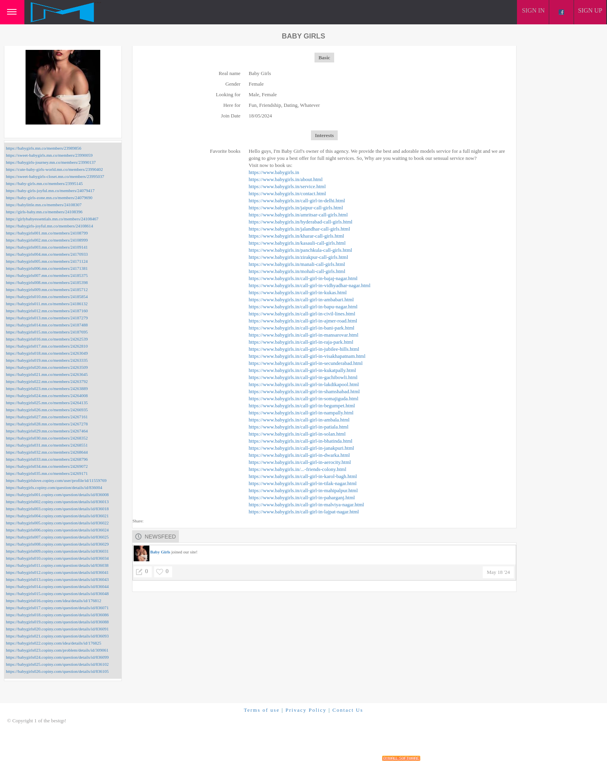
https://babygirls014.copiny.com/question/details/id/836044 (57, 586)
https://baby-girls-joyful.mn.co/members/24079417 (50, 190)
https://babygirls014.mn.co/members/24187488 (47, 324)
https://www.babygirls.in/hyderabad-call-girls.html (301, 222)
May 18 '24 (498, 572)
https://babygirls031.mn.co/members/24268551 (47, 445)
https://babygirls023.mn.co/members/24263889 (47, 388)
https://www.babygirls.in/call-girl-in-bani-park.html (302, 328)
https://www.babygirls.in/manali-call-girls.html (297, 264)
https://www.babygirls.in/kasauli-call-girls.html (297, 243)
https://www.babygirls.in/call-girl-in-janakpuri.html (301, 448)
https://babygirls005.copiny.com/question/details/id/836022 (57, 522)
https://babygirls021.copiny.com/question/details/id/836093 (57, 636)
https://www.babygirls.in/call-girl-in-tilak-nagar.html (303, 483)
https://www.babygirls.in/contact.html (287, 193)
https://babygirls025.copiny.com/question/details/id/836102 (57, 664)
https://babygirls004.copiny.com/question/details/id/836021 (57, 515)
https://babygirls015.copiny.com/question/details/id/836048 (57, 593)
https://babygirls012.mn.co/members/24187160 (47, 310)
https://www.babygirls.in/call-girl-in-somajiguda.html (304, 398)
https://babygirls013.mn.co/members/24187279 (47, 317)
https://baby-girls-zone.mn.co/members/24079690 (49, 197)
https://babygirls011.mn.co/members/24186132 (47, 303)
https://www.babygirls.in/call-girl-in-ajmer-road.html (303, 321)
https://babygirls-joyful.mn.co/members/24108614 (49, 225)
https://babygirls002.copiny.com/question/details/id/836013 (57, 501)
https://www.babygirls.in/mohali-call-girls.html (297, 271)
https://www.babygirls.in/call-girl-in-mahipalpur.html (303, 490)
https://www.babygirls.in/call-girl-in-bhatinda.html (301, 441)
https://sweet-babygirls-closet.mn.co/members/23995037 (55, 176)
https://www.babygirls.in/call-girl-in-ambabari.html (301, 299)
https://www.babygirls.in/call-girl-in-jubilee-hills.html (304, 349)
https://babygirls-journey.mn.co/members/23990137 (51, 162)
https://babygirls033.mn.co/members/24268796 (47, 459)
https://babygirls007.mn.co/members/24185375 (47, 275)
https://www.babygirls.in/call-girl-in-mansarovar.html (304, 335)
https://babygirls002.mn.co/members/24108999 (47, 240)
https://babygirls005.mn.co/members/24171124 (47, 261)
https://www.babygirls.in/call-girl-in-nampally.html (301, 413)
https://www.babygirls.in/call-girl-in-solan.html (297, 434)
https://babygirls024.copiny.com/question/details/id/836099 (57, 657)
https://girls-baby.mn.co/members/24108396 (44, 211)
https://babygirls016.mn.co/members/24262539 (47, 339)
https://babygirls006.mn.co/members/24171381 (47, 268)
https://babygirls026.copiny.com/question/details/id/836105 (57, 671)
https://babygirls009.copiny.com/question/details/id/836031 (57, 551)
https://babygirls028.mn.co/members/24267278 (47, 423)
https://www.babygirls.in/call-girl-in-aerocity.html (300, 462)
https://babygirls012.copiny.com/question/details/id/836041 (57, 572)
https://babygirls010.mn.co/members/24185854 (47, 296)
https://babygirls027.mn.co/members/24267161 (47, 416)
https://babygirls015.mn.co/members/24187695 (47, 332)
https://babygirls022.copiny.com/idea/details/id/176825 (53, 643)
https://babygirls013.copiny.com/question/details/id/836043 (57, 579)
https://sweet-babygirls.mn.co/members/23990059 (49, 155)
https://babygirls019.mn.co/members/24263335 (47, 360)
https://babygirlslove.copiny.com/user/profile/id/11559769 (56, 480)
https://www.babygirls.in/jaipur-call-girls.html (296, 208)
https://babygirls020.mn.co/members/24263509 (47, 367)
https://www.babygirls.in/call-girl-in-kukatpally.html (302, 370)
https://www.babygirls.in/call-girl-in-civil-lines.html (302, 314)
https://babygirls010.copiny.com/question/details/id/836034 (57, 558)
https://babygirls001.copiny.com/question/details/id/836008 (57, 494)
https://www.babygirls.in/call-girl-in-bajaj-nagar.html (303, 278)
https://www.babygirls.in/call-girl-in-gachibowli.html (303, 377)
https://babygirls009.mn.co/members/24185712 (47, 289)
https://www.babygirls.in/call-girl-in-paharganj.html (302, 497)
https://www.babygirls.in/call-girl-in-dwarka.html (299, 455)
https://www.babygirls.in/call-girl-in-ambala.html (299, 420)
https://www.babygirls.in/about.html (286, 179)
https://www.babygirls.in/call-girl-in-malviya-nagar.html (306, 504)
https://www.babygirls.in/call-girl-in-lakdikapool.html (304, 384)
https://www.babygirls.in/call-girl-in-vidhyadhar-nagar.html (310, 285)
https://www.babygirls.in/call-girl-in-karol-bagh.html (303, 476)
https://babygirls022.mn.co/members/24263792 (47, 381)
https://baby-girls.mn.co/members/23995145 (44, 183)
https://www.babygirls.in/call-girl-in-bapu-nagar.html (303, 307)
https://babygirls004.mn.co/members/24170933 (47, 254)
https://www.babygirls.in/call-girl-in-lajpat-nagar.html (304, 512)
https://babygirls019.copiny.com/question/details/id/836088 (57, 621)
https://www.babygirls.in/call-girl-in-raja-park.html (301, 342)
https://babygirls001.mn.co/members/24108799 (47, 233)
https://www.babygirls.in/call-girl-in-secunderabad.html (306, 363)
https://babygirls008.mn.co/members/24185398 (47, 282)
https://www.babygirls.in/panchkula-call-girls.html (300, 250)
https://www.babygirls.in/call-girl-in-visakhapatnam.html (307, 356)
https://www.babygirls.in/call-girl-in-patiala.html (299, 427)
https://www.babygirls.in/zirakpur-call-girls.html (298, 257)
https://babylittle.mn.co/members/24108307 (43, 204)
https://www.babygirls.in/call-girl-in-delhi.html (297, 200)
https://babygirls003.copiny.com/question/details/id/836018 (57, 508)
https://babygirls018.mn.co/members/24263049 (47, 353)
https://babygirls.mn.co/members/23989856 (43, 148)
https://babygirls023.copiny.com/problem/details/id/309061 (57, 650)
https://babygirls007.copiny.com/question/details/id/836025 (57, 537)
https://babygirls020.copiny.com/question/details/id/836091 (57, 628)
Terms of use (262, 710)
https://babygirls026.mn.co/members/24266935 (47, 409)
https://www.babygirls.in (274, 172)
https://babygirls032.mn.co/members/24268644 (47, 452)
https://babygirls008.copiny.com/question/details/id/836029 (57, 544)
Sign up (590, 10)
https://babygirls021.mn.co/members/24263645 (47, 374)
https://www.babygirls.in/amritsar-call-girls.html (298, 215)
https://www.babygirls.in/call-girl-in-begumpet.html (302, 405)
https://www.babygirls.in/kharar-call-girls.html (296, 236)
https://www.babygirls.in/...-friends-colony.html (297, 469)
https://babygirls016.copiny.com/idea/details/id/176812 (53, 600)
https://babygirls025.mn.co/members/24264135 (47, 402)
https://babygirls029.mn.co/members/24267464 (47, 431)
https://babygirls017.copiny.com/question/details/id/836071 (57, 607)
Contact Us (348, 710)
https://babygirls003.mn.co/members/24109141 (47, 247)
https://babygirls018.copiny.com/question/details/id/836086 (57, 614)
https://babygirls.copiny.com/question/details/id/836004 (54, 487)
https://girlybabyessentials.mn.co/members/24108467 (52, 218)
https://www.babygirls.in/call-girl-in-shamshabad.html (304, 391)
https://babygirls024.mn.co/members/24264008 (47, 395)
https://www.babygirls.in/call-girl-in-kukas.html (298, 292)
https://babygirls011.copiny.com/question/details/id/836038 (57, 565)
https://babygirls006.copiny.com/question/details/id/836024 (57, 530)
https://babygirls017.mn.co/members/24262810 (47, 346)
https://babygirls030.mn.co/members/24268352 (47, 438)
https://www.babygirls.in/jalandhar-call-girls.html (299, 229)
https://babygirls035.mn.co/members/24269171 (47, 473)
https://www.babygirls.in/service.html (287, 186)
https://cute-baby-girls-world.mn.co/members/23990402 (54, 169)
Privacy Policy (305, 710)
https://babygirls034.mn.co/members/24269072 (47, 466)
